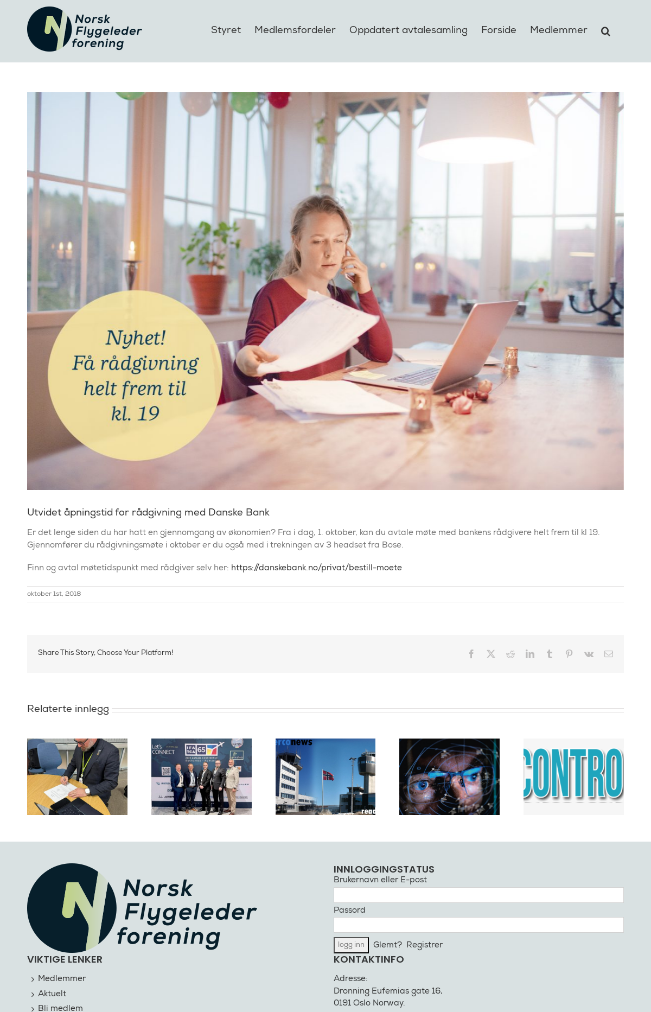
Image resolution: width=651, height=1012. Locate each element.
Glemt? (387, 945)
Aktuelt (52, 994)
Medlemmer (62, 979)
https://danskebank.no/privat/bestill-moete (316, 568)
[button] (605, 29)
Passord (350, 911)
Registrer (424, 945)
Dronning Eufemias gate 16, (388, 992)
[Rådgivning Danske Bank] (325, 291)
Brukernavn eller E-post (380, 880)
